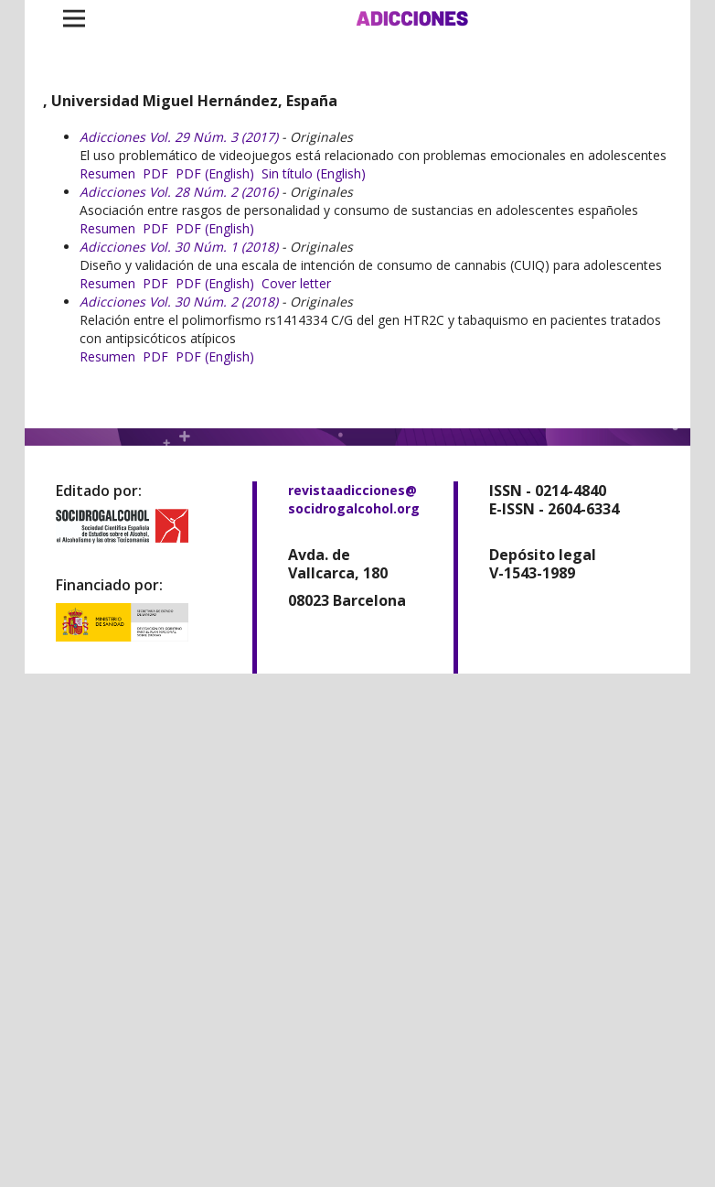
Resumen (107, 173)
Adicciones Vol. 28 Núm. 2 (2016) (179, 191)
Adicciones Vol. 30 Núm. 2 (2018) (179, 301)
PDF (155, 173)
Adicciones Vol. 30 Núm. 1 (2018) (179, 246)
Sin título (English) (313, 173)
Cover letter (296, 283)
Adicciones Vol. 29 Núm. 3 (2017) (179, 137)
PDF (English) (215, 173)
